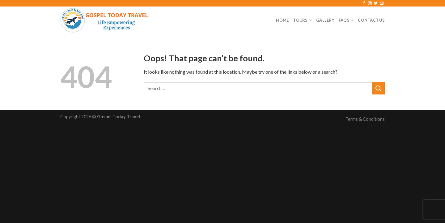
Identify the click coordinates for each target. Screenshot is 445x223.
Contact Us (371, 20)
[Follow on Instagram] (370, 3)
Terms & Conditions (365, 119)
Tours (302, 20)
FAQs (346, 20)
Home (282, 20)
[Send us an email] (382, 3)
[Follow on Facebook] (364, 3)
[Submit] (378, 88)
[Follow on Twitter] (376, 3)
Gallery (325, 20)
